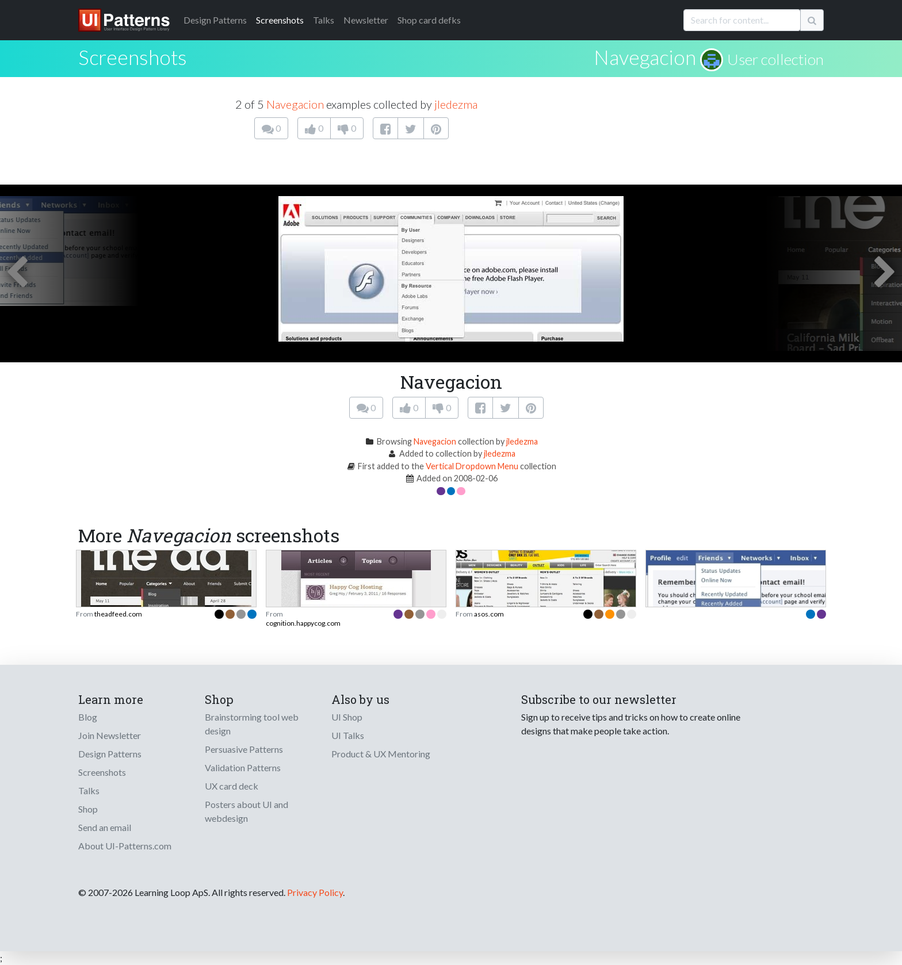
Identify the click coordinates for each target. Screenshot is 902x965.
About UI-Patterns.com (124, 845)
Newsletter (365, 19)
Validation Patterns (243, 767)
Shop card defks (429, 19)
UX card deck (231, 785)
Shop (88, 808)
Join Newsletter (109, 735)
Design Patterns (110, 753)
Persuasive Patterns (244, 749)
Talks (323, 19)
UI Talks (347, 735)
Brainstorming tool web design (252, 723)
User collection (775, 59)
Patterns (215, 19)
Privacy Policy (315, 892)
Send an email (104, 827)
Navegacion (645, 57)
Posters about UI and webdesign (246, 811)
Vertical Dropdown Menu (472, 466)
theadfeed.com (118, 614)
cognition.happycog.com (303, 623)
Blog (87, 716)
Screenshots (280, 19)
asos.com (489, 614)
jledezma (455, 104)
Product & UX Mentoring (380, 753)
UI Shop (346, 716)
